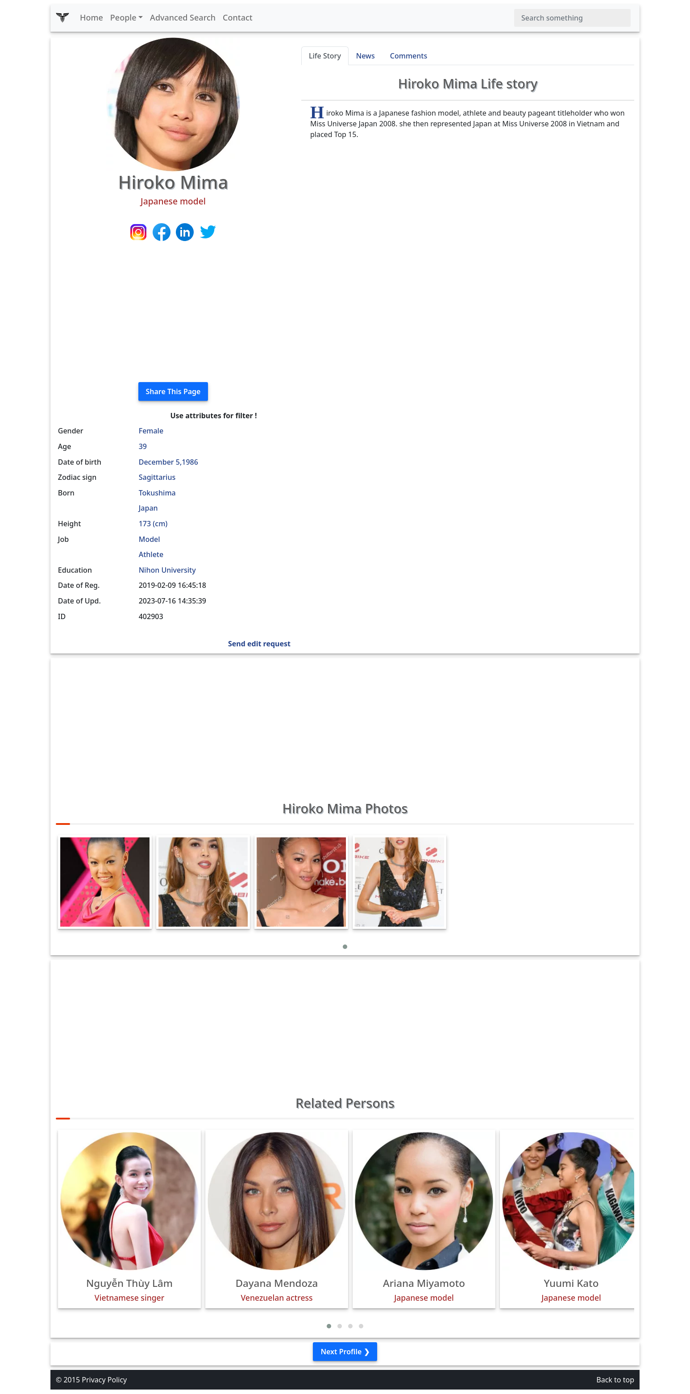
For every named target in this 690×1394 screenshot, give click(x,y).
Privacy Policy (104, 1380)
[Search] (572, 18)
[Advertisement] (173, 312)
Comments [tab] (408, 56)
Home (91, 17)
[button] (345, 946)
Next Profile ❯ (344, 1352)
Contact (238, 17)
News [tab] (365, 56)
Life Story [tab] (325, 56)
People (123, 17)
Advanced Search (183, 17)
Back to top (615, 1380)
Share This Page (173, 391)
